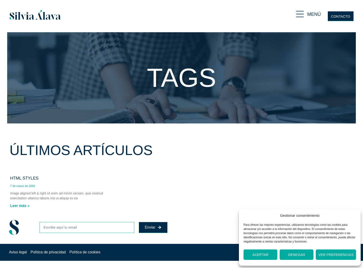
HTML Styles (24, 178)
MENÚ (314, 14)
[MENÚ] (300, 14)
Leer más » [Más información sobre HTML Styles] (20, 206)
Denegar (296, 255)
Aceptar (260, 255)
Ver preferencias (336, 255)
